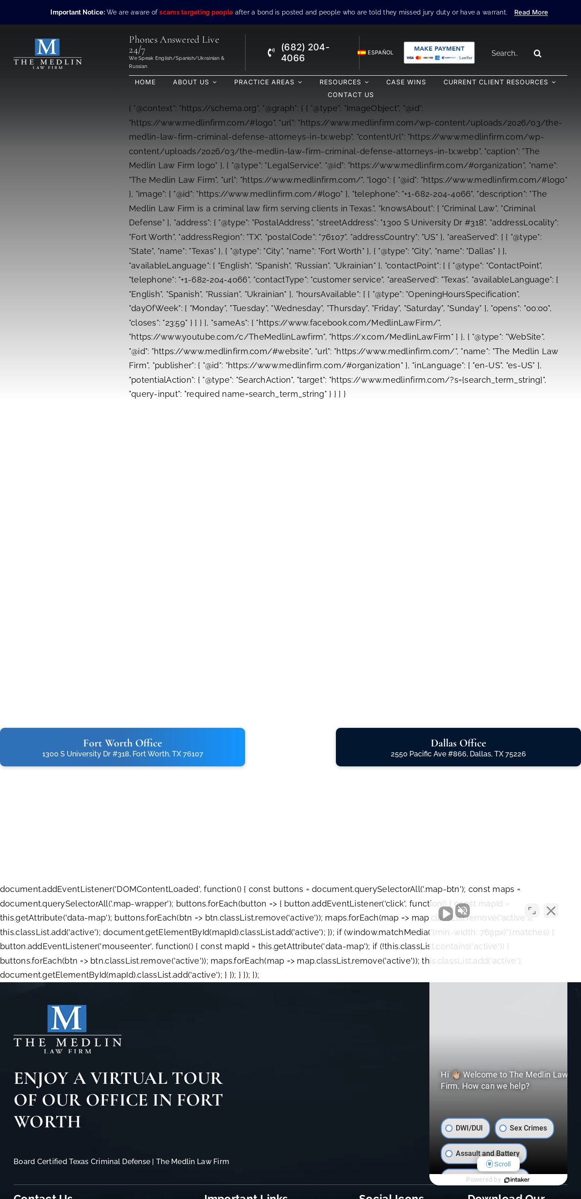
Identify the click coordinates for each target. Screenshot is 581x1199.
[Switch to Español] (371, 53)
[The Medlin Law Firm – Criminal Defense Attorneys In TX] (48, 42)
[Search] (538, 53)
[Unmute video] (420, 909)
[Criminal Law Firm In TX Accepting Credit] (439, 44)
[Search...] (508, 53)
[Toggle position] (532, 909)
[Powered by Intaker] (504, 1180)
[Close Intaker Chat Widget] (551, 909)
